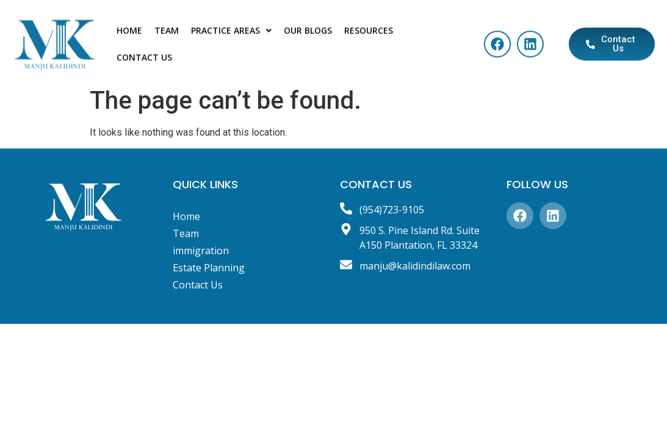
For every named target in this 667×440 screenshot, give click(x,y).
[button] (231, 34)
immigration (201, 250)
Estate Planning (209, 267)
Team (166, 34)
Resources (368, 34)
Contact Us (144, 61)
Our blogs (308, 34)
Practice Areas (231, 34)
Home (129, 34)
